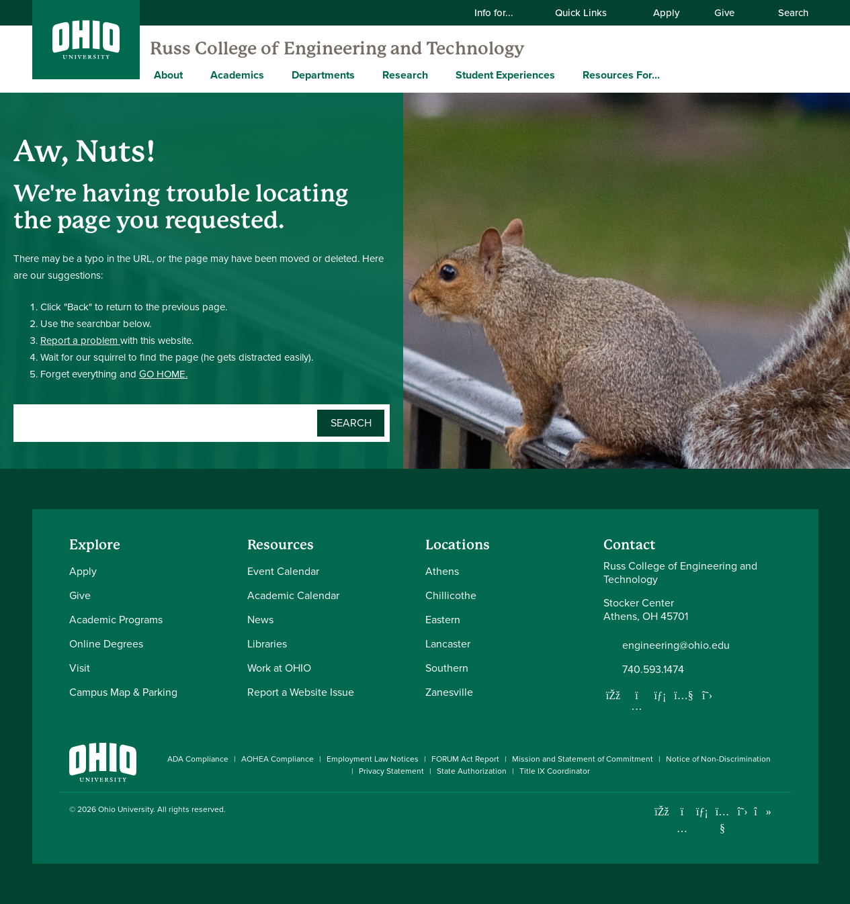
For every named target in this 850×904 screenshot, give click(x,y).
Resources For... (621, 75)
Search (786, 12)
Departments (323, 75)
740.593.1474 (653, 669)
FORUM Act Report (465, 759)
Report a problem (80, 340)
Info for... (502, 12)
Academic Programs (116, 619)
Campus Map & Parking (123, 692)
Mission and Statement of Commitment (582, 759)
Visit (79, 668)
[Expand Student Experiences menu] (565, 74)
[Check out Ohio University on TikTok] (763, 811)
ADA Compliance (197, 759)
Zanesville (449, 692)
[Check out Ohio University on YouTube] (722, 819)
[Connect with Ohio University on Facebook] (662, 811)
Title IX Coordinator (554, 771)
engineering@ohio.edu (676, 645)
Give (724, 12)
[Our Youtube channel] (684, 695)
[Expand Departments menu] (364, 74)
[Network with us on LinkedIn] (660, 695)
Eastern (442, 619)
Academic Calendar (293, 595)
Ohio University (125, 809)
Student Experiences (505, 75)
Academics (237, 75)
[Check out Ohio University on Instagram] (682, 828)
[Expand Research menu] (438, 74)
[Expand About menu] (192, 74)
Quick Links (589, 12)
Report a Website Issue (300, 692)
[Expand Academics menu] (274, 74)
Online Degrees (106, 643)
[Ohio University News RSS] (783, 811)
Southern (446, 668)
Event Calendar (283, 571)
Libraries (267, 643)
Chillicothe (450, 595)
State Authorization (472, 771)
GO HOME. (163, 374)
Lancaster (447, 643)
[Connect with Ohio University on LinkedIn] (702, 811)
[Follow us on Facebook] (613, 695)
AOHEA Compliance (277, 759)
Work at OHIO (279, 668)
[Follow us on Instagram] (637, 706)
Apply (666, 12)
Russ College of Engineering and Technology (337, 48)
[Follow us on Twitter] (707, 695)
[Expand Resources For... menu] (670, 74)
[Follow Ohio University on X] (742, 811)
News (260, 619)
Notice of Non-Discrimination (718, 759)
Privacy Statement (391, 771)
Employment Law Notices (373, 759)
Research (405, 75)
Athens (442, 571)
